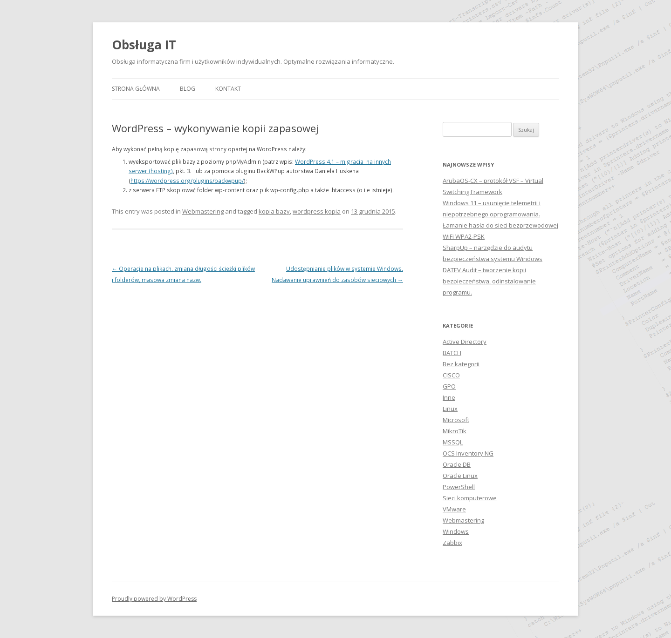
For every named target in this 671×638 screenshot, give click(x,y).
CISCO (451, 375)
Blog (187, 89)
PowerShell (459, 487)
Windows (456, 531)
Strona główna (136, 89)
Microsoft (456, 420)
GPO (449, 386)
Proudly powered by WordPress (154, 599)
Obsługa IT (144, 44)
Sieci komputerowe (470, 498)
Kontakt (228, 89)
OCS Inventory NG (468, 453)
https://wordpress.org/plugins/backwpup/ (187, 180)
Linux (450, 408)
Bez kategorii (461, 364)
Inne (449, 397)
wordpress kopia (317, 211)
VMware (454, 509)
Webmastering (203, 211)
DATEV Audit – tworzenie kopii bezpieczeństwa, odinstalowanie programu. (489, 281)
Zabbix (452, 542)
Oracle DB (457, 464)
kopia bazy (274, 211)
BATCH (452, 353)
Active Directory (464, 341)
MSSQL (453, 442)
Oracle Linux (460, 475)
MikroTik (454, 431)
